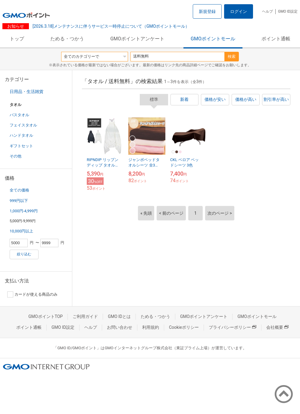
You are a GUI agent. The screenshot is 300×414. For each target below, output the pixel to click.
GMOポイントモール (213, 39)
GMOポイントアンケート (137, 39)
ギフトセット (21, 146)
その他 (15, 156)
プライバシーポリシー (232, 327)
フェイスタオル (23, 125)
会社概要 (277, 327)
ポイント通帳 (275, 39)
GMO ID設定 (288, 11)
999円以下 (19, 200)
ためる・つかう (67, 39)
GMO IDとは (119, 316)
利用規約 (150, 327)
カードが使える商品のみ (32, 294)
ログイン (238, 11)
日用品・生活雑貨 (26, 91)
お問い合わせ (119, 327)
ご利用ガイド (85, 316)
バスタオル (19, 115)
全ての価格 (19, 190)
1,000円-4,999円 (24, 211)
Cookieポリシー (184, 327)
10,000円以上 (21, 231)
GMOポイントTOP (45, 316)
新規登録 (207, 11)
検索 (232, 56)
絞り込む (24, 254)
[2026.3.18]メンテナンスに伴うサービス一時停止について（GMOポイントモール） (110, 26)
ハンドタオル (21, 135)
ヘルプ (267, 11)
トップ (17, 39)
